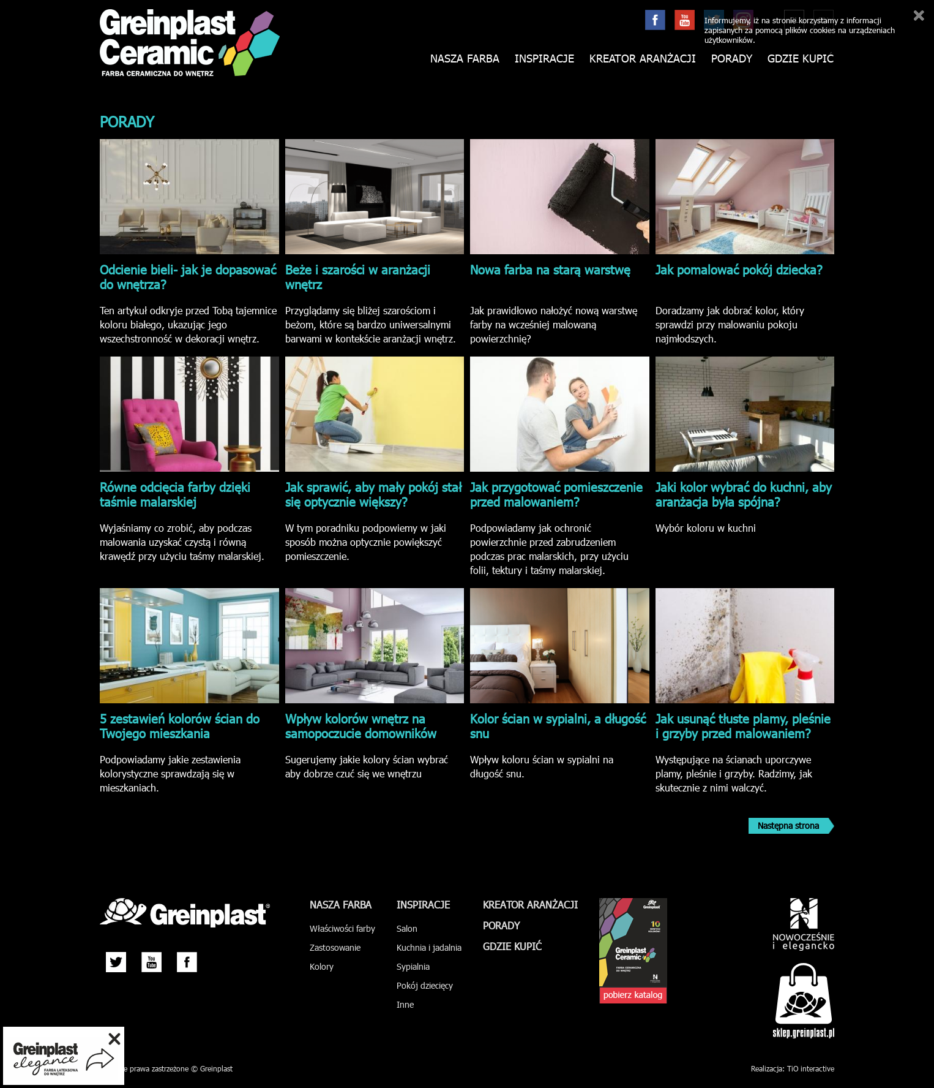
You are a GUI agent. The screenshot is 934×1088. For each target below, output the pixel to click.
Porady (731, 58)
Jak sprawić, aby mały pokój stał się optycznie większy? (373, 493)
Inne (405, 1004)
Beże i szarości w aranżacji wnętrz (357, 276)
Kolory (322, 966)
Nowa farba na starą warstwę (550, 269)
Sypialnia (413, 966)
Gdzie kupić (801, 58)
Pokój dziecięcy (425, 985)
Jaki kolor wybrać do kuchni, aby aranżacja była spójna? (744, 493)
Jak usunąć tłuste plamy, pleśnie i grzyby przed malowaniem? (743, 725)
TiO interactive (810, 1068)
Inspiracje (544, 58)
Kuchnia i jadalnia (429, 947)
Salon (407, 928)
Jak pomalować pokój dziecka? (739, 269)
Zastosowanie (335, 947)
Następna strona (788, 825)
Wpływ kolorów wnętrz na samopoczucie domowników (360, 725)
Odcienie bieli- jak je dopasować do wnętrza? (188, 276)
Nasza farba (464, 58)
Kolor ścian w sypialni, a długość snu (558, 725)
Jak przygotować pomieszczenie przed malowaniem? (556, 493)
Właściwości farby (342, 928)
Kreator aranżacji (642, 58)
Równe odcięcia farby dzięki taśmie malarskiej (175, 493)
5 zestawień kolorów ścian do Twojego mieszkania (180, 725)
